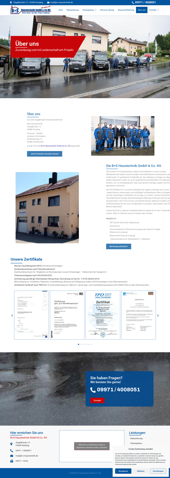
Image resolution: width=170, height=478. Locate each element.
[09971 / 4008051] (93, 390)
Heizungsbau (89, 10)
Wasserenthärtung (126, 10)
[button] (12, 315)
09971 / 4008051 (118, 389)
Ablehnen (140, 471)
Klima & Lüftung (107, 10)
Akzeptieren (123, 471)
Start (61, 10)
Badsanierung (73, 10)
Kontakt (154, 10)
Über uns (142, 10)
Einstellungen (158, 471)
